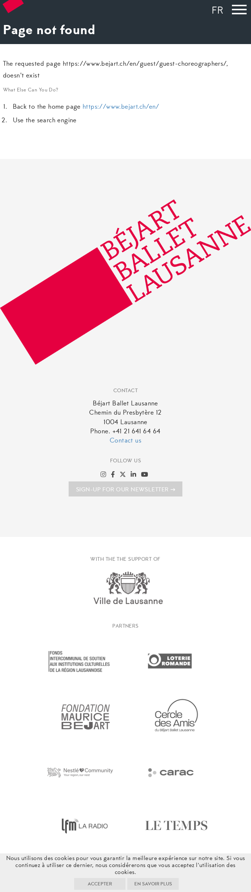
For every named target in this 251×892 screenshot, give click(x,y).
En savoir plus (153, 884)
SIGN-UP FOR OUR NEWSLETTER (125, 490)
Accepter (100, 884)
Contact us (125, 441)
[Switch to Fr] (219, 11)
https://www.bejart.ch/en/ (121, 107)
